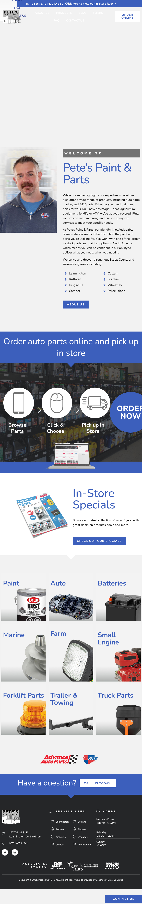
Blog (82, 13)
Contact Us (75, 21)
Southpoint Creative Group (109, 880)
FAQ (56, 21)
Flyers (98, 13)
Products (64, 13)
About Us (42, 13)
